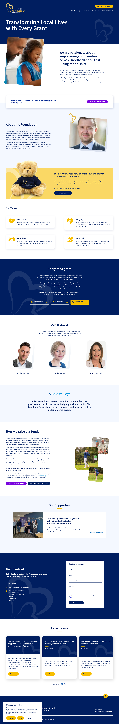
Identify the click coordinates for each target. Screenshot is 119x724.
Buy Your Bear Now (63, 193)
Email (70, 575)
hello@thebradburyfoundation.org (18, 587)
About (73, 11)
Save (20, 718)
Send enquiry (76, 603)
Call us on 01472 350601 (104, 6)
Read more (13, 674)
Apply (79, 11)
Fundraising (95, 11)
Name (70, 569)
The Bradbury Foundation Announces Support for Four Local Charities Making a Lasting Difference (22, 643)
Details (29, 718)
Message (71, 586)
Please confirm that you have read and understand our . (84, 596)
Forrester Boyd (106, 11)
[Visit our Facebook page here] (65, 684)
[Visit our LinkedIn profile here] (62, 684)
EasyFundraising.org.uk (41, 476)
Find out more (57, 532)
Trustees (86, 11)
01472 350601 (12, 583)
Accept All (11, 718)
